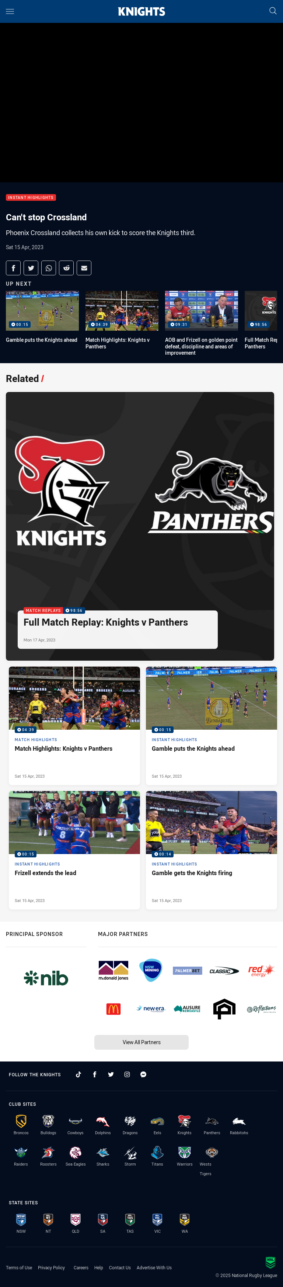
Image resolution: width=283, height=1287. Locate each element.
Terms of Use (19, 1267)
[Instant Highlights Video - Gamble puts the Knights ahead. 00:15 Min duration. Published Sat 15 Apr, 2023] (211, 726)
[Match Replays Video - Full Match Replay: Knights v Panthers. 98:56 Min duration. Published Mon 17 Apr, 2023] (140, 526)
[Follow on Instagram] (127, 1074)
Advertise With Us (154, 1267)
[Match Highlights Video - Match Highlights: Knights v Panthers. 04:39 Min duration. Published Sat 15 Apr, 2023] (74, 726)
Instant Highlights (31, 197)
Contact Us (120, 1267)
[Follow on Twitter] (111, 1074)
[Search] (273, 11)
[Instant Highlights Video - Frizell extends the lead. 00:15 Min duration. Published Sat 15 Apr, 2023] (74, 850)
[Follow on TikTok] (78, 1074)
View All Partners (142, 1042)
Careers (81, 1267)
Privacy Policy (51, 1267)
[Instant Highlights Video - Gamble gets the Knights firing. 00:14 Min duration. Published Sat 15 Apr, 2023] (211, 850)
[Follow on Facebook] (95, 1074)
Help (98, 1267)
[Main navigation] (10, 11)
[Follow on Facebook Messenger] (143, 1074)
